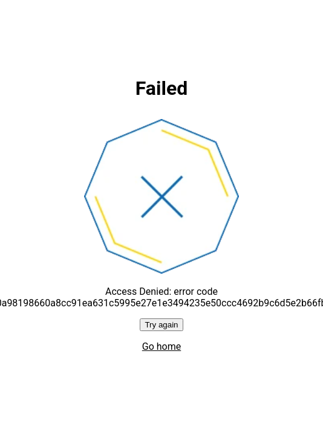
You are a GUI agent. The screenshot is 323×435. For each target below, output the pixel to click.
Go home (161, 346)
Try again (161, 324)
